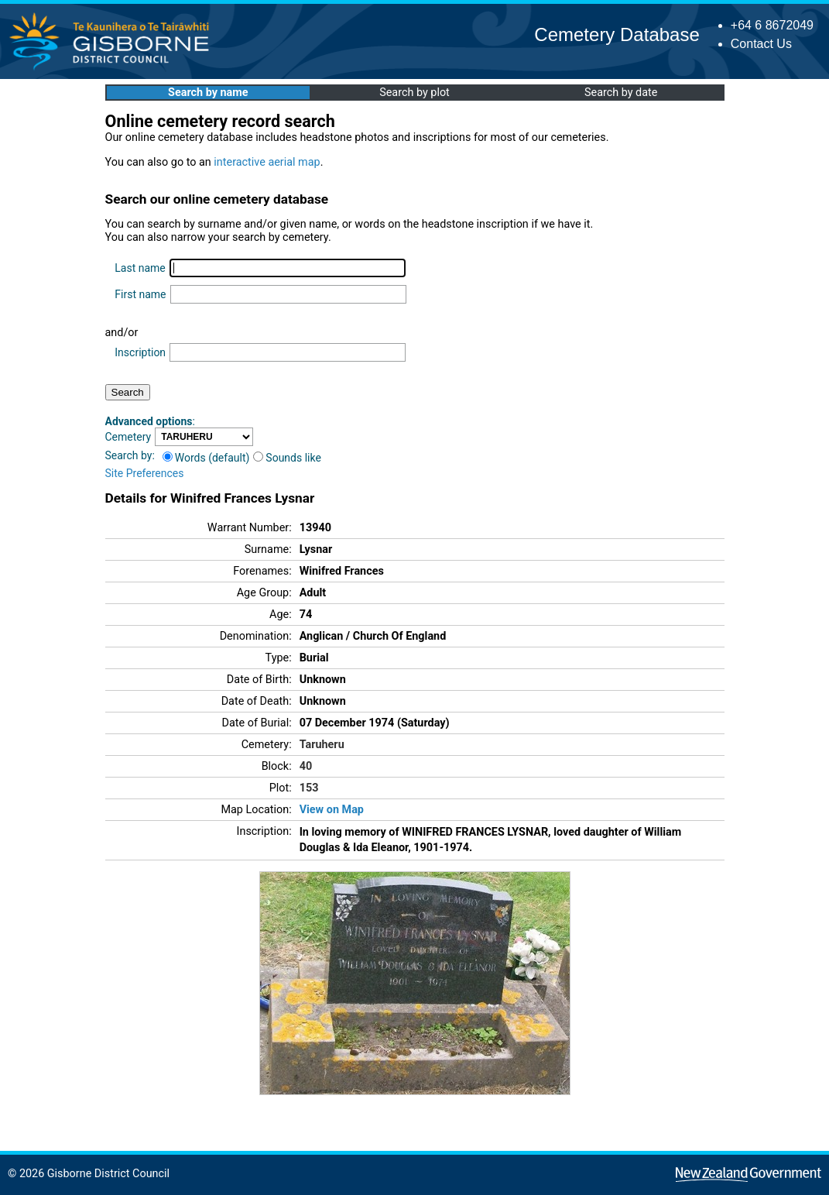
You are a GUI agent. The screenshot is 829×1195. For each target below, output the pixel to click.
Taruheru (322, 744)
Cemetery (128, 437)
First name (140, 294)
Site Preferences (144, 473)
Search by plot (414, 92)
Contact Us (761, 43)
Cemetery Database (616, 34)
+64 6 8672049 (772, 25)
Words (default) (206, 458)
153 (309, 788)
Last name (140, 268)
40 (306, 766)
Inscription (140, 352)
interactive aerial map (267, 162)
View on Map (332, 809)
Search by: (130, 455)
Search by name (208, 92)
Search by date (620, 92)
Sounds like (287, 458)
